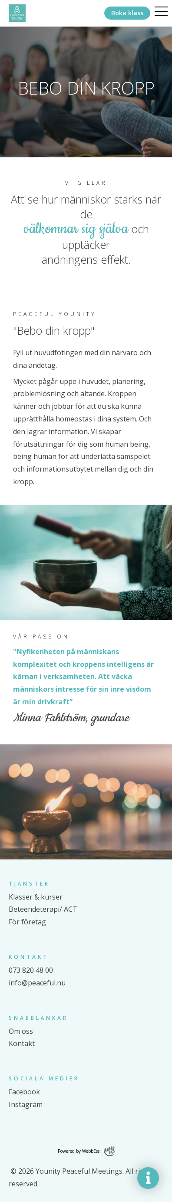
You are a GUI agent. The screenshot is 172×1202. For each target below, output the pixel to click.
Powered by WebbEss (86, 1151)
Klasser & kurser (36, 897)
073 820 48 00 (31, 970)
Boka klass (127, 13)
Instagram (26, 1104)
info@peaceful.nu (37, 983)
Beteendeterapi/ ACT (43, 909)
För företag (27, 922)
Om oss (21, 1031)
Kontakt (22, 1043)
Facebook (24, 1092)
